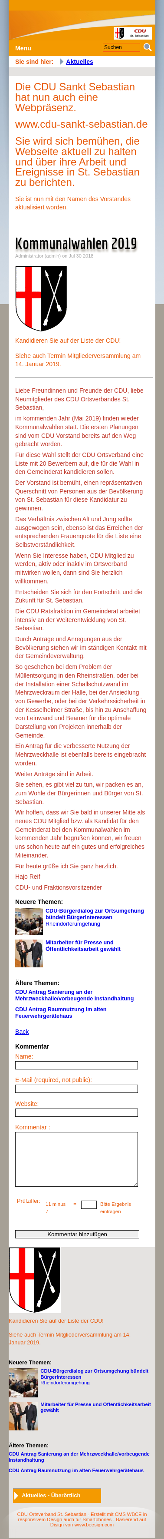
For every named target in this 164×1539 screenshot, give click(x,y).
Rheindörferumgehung (79, 922)
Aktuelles (79, 61)
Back (22, 1031)
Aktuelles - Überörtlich (51, 1496)
